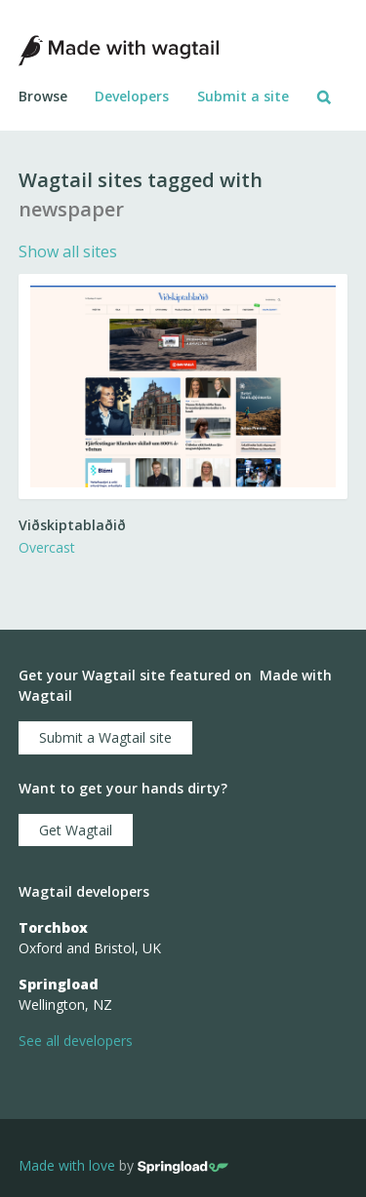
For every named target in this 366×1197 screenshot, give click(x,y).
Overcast (47, 547)
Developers (132, 96)
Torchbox (53, 927)
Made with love (67, 1166)
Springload (59, 984)
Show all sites (68, 251)
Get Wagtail (75, 830)
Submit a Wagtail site (105, 737)
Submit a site (243, 96)
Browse (43, 96)
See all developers (76, 1040)
